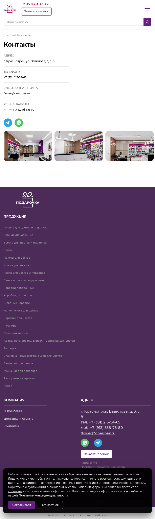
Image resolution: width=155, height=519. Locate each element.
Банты (8, 244)
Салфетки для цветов (20, 360)
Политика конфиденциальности (105, 466)
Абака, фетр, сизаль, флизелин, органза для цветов (42, 337)
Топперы (10, 345)
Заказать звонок (37, 11)
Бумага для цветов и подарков (27, 237)
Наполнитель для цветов (22, 306)
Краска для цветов (18, 260)
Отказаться (50, 505)
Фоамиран (12, 322)
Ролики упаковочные (20, 229)
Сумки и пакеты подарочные (25, 275)
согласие (15, 491)
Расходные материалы (21, 376)
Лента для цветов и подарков (26, 268)
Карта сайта (89, 462)
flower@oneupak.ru (18, 94)
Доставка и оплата (19, 416)
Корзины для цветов (19, 314)
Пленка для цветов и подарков (27, 221)
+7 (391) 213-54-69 (36, 4)
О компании (14, 409)
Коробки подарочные (20, 283)
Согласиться (21, 505)
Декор (8, 383)
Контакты (12, 424)
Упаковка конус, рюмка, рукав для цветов (35, 353)
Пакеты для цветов (18, 252)
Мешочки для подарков (21, 368)
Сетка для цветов (17, 329)
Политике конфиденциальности (43, 495)
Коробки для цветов (19, 291)
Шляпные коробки (18, 298)
